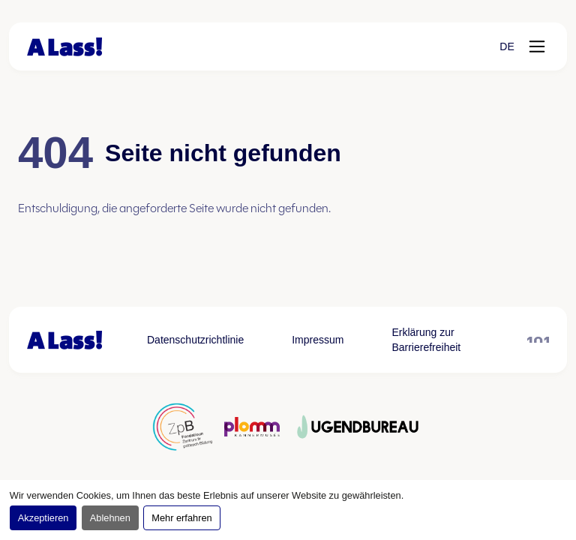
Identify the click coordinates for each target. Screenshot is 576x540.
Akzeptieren (43, 518)
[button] (507, 46)
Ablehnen (110, 518)
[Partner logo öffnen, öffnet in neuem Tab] (182, 427)
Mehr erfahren (182, 518)
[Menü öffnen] (537, 46)
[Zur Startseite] (64, 47)
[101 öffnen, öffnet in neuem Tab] (538, 340)
